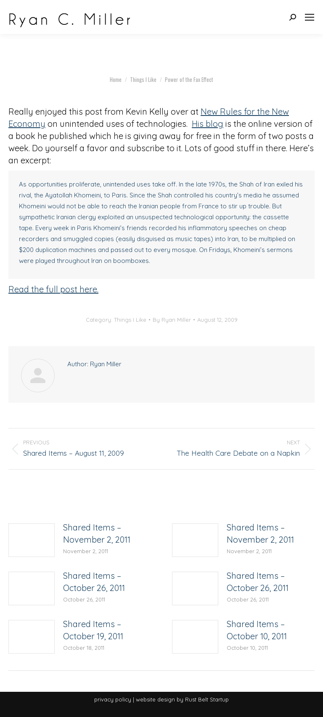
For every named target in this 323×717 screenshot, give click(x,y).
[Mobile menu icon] (309, 17)
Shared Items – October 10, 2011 (257, 630)
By (172, 319)
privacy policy (112, 699)
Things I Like (130, 319)
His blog (207, 123)
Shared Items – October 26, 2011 (94, 581)
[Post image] (31, 540)
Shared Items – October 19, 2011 (93, 630)
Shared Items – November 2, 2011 (96, 533)
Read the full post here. (53, 289)
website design (155, 699)
